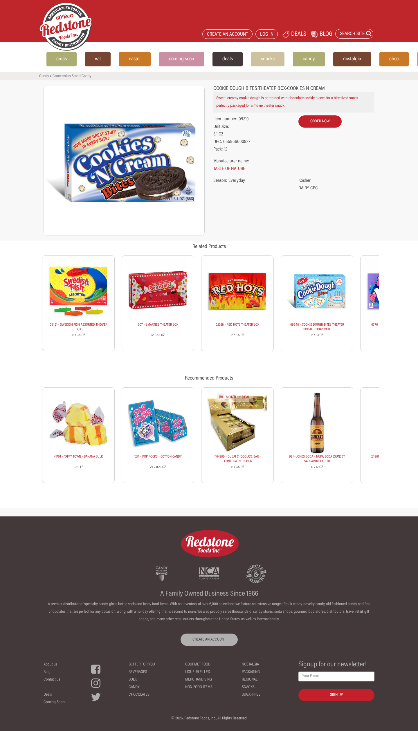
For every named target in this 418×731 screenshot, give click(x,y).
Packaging (251, 672)
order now (320, 121)
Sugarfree (251, 695)
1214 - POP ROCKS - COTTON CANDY (158, 456)
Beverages (138, 672)
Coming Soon (54, 702)
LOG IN (266, 34)
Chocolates (139, 695)
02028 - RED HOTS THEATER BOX (237, 324)
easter (135, 59)
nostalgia (352, 59)
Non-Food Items (198, 687)
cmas (61, 59)
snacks (268, 59)
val (98, 59)
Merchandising (198, 680)
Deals (48, 695)
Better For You (142, 665)
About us (50, 665)
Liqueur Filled (197, 672)
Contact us (52, 680)
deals (227, 59)
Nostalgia (250, 665)
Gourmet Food (197, 665)
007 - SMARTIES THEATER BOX (158, 324)
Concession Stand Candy (72, 76)
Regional (249, 680)
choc (394, 59)
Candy (44, 76)
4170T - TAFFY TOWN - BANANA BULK (78, 456)
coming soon (181, 59)
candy (309, 59)
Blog (47, 672)
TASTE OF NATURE (229, 168)
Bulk (133, 680)
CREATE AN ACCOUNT (227, 34)
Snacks (248, 687)
